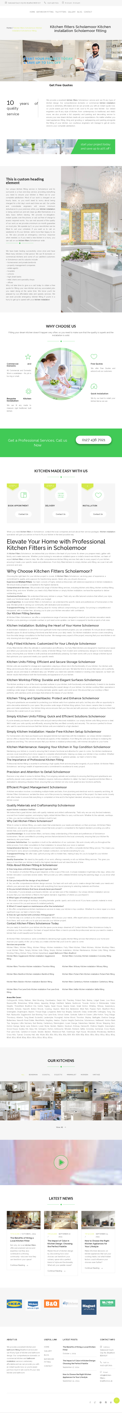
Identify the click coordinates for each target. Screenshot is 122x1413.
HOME (32, 12)
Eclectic (58, 1075)
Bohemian (33, 1075)
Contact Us (23, 514)
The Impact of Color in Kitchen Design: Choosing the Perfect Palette (60, 1244)
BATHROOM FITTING (45, 12)
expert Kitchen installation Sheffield (21, 810)
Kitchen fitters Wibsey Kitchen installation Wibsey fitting (85, 966)
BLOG (79, 12)
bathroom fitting (13, 1350)
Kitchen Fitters (14, 554)
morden (84, 1075)
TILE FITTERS (60, 12)
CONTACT (88, 12)
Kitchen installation (107, 532)
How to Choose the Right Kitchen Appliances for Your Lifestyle (97, 1244)
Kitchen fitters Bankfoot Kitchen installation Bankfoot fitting (30, 974)
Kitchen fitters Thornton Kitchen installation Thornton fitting (31, 966)
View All (61, 1127)
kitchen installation (107, 103)
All (22, 1075)
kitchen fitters (72, 100)
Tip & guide (15, 1234)
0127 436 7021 (93, 440)
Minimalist (71, 1075)
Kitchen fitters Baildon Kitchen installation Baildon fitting (29, 982)
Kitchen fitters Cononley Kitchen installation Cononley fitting (86, 956)
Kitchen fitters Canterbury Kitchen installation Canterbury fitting (87, 982)
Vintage (96, 1075)
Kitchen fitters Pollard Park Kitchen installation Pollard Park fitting (88, 974)
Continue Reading (19, 1265)
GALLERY (72, 12)
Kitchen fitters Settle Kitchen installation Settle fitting (83, 989)
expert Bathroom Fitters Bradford (62, 953)
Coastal (46, 1075)
